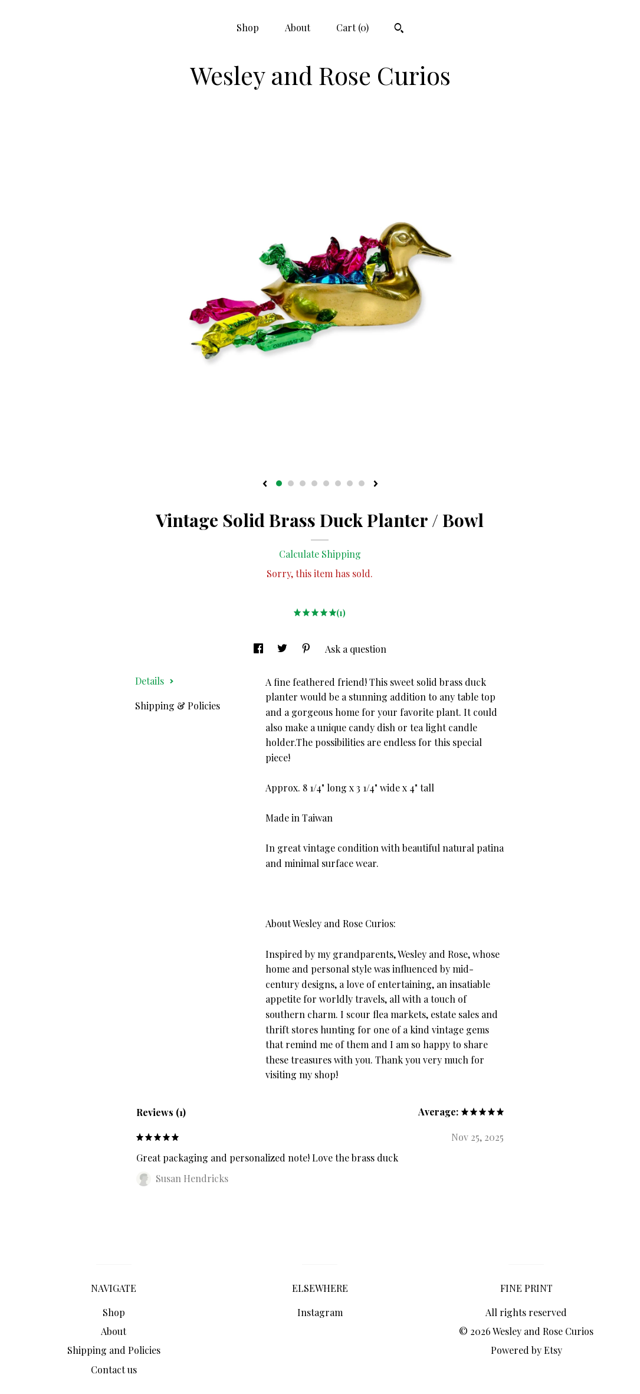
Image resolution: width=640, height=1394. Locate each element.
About (297, 27)
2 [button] (291, 483)
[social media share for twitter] (283, 649)
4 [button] (314, 483)
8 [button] (362, 483)
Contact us (114, 1369)
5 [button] (326, 483)
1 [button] (279, 483)
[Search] (399, 29)
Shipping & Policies (177, 705)
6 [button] (338, 483)
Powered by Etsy (526, 1350)
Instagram (320, 1312)
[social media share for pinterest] (307, 649)
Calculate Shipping (320, 554)
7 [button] (350, 483)
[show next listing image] (376, 484)
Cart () (352, 27)
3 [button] (303, 483)
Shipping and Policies (113, 1350)
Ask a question (355, 649)
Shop (248, 27)
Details (154, 681)
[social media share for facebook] (259, 649)
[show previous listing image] (265, 484)
